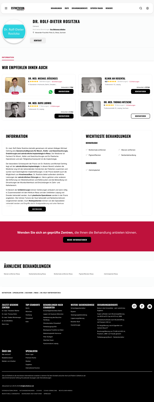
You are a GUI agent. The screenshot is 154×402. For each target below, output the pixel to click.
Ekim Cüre (5, 317)
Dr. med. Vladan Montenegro (11, 311)
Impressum (47, 387)
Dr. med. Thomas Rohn (9, 307)
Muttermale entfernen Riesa (63, 267)
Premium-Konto (31, 351)
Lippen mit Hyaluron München (53, 307)
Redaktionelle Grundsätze (11, 387)
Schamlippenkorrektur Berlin (52, 304)
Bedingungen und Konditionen (32, 387)
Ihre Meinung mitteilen (57, 29)
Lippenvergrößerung (77, 311)
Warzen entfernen (128, 143)
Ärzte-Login (29, 347)
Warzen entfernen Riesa (12, 267)
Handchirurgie (75, 318)
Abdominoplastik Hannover (52, 326)
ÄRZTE (67, 8)
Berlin (27, 301)
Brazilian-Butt (75, 315)
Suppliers (29, 358)
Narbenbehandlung (128, 148)
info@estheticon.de (27, 379)
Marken (28, 354)
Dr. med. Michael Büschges (43, 71)
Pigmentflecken (95, 148)
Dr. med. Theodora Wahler (10, 304)
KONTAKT (38, 40)
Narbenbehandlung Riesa (37, 267)
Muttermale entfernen (97, 143)
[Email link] (149, 299)
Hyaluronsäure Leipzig (50, 337)
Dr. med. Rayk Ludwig (39, 96)
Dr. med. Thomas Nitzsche (117, 95)
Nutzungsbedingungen (26, 383)
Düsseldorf (29, 311)
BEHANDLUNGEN (56, 8)
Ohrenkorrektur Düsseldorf (52, 316)
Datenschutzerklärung (10, 383)
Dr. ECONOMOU (7, 314)
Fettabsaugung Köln (50, 320)
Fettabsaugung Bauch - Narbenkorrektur (110, 330)
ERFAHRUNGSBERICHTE (79, 8)
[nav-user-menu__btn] (147, 8)
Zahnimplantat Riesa (111, 267)
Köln (27, 315)
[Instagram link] (134, 300)
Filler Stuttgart (48, 330)
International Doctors (33, 361)
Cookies (39, 383)
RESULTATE (109, 8)
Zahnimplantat (94, 163)
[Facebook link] (142, 300)
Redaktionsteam (7, 351)
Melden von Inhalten (9, 354)
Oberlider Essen (48, 333)
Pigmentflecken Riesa (86, 267)
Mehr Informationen (77, 233)
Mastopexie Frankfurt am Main (53, 323)
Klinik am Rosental (115, 71)
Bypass (73, 305)
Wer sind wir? (6, 347)
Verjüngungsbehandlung (79, 308)
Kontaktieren (64, 84)
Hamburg (29, 308)
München (29, 305)
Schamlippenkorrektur (78, 301)
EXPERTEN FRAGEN (96, 8)
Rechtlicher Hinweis (65, 383)
